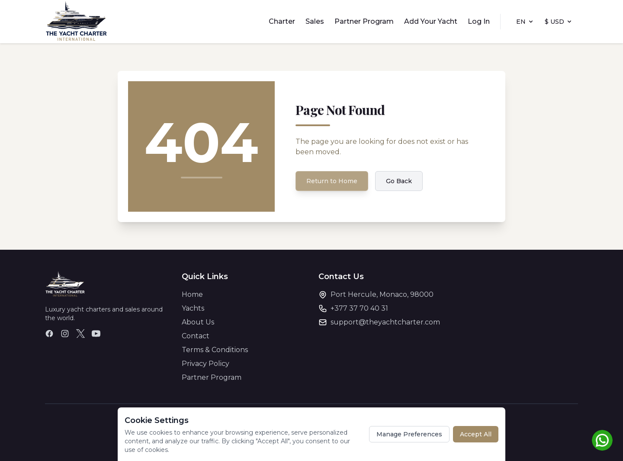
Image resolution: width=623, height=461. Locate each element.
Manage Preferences (409, 434)
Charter (282, 21)
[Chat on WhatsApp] (602, 440)
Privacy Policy (205, 363)
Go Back (399, 181)
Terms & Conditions (215, 350)
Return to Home (331, 181)
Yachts (193, 308)
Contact (195, 336)
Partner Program (364, 21)
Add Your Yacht (430, 21)
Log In (479, 21)
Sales (314, 21)
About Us (198, 322)
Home (192, 294)
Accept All (475, 434)
